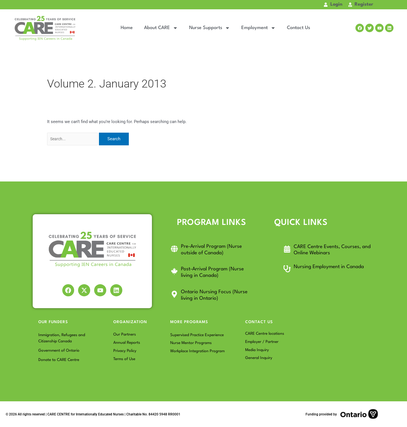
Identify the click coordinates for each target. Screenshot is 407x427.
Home (127, 27)
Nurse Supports (209, 28)
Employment (258, 28)
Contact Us (298, 27)
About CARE (161, 28)
